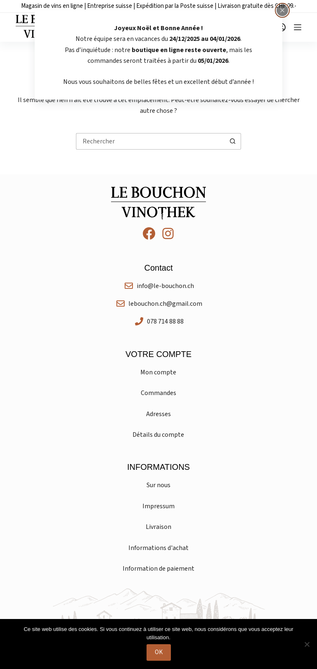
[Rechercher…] (150, 141)
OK (159, 652)
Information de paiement (158, 568)
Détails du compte (158, 434)
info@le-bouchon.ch (165, 285)
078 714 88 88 (165, 321)
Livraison (158, 526)
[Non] (307, 644)
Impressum (158, 506)
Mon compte (158, 372)
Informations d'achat (158, 547)
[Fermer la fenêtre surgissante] (282, 10)
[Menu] (297, 27)
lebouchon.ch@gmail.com (165, 303)
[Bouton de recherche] (233, 141)
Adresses (158, 414)
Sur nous (158, 485)
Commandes (158, 393)
